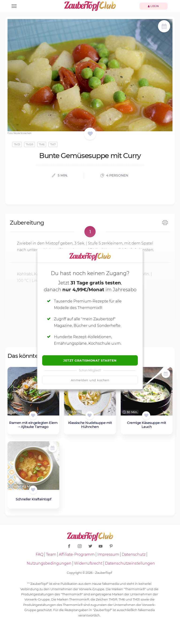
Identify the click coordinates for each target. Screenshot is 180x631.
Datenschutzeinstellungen (130, 563)
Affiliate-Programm (77, 554)
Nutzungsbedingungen (49, 563)
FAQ (39, 554)
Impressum (108, 554)
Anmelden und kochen (90, 380)
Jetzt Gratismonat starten (90, 360)
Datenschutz (134, 554)
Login (153, 6)
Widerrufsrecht (88, 563)
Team (51, 554)
